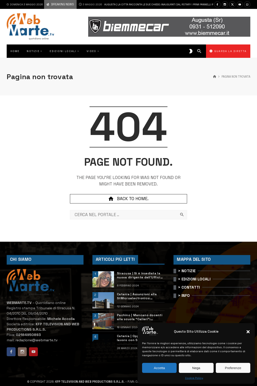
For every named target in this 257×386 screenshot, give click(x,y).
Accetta (159, 368)
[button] (248, 332)
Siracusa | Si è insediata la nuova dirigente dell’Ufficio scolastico (139, 275)
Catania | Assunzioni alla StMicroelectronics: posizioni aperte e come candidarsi (137, 296)
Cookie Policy (194, 378)
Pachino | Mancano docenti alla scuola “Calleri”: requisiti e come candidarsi (139, 317)
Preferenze (233, 368)
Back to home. (128, 198)
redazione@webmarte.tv (36, 340)
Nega (196, 368)
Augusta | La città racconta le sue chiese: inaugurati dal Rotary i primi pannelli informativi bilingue (155, 4)
